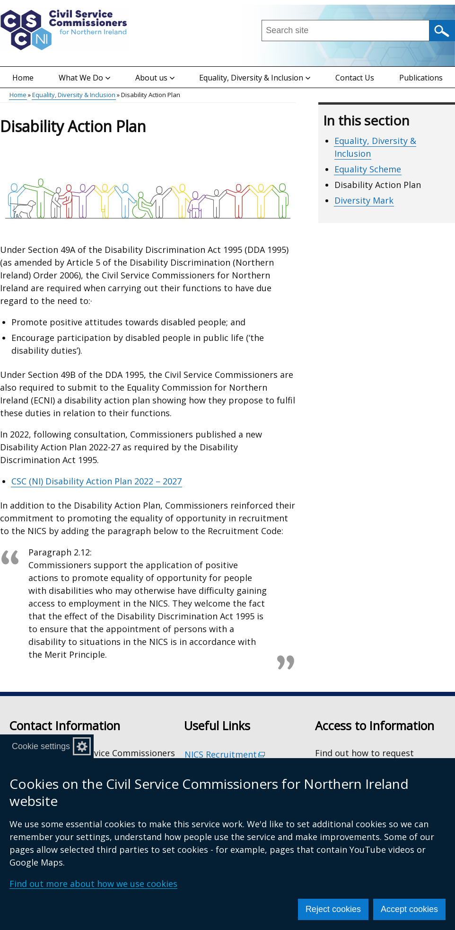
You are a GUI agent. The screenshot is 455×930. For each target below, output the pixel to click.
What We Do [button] (84, 77)
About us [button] (155, 77)
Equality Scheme (367, 169)
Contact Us (354, 77)
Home (23, 77)
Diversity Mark (364, 200)
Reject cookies (333, 909)
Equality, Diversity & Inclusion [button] (254, 77)
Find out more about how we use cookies (93, 883)
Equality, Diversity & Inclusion (73, 94)
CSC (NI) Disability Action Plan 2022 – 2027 (96, 481)
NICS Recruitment (225, 754)
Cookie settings (41, 746)
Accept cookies (409, 909)
